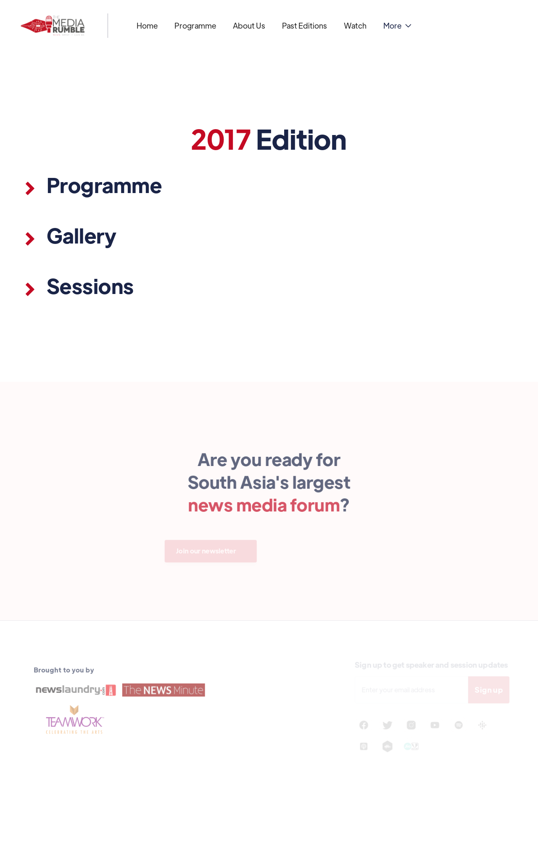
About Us (249, 25)
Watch (355, 25)
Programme (195, 25)
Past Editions (304, 25)
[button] (397, 25)
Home (147, 25)
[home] (52, 25)
